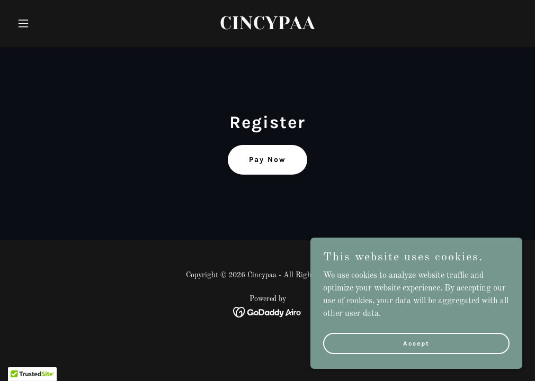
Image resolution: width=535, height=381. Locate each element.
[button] (51, 23)
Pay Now (267, 159)
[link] (267, 27)
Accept (416, 343)
